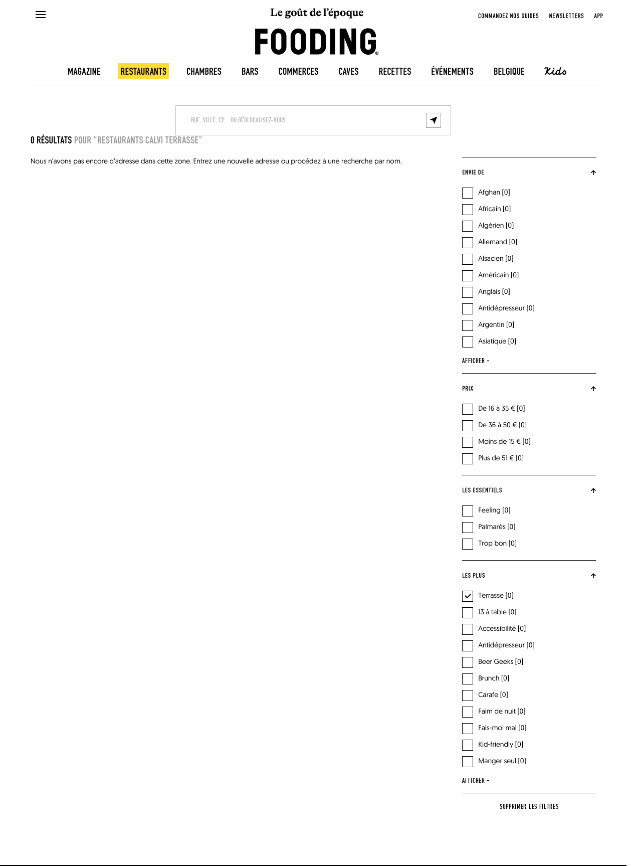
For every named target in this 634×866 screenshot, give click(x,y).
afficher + (476, 361)
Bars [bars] (250, 72)
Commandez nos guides (508, 16)
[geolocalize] (433, 120)
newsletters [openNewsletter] (566, 16)
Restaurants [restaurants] (144, 72)
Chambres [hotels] (204, 72)
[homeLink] (317, 41)
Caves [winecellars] (348, 72)
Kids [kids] (555, 71)
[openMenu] (40, 15)
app (598, 16)
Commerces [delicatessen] (298, 72)
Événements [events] (452, 72)
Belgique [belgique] (509, 72)
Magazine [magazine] (84, 72)
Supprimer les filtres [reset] (529, 807)
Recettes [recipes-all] (395, 72)
